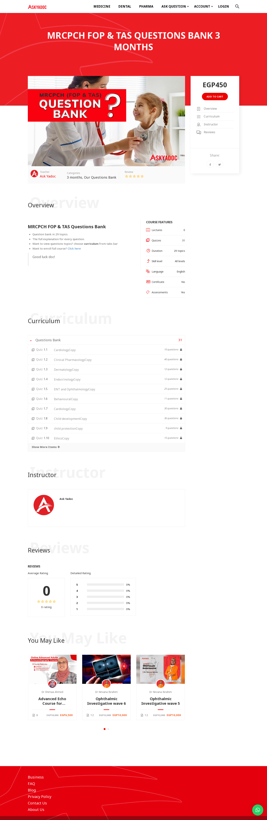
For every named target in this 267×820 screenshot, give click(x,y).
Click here (74, 248)
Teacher (45, 172)
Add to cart (215, 96)
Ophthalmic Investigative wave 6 (106, 701)
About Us (36, 809)
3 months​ (74, 177)
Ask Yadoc (66, 499)
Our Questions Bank (100, 177)
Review (129, 172)
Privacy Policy (39, 796)
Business (36, 777)
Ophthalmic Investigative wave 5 (160, 701)
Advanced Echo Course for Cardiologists (52, 701)
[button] (105, 729)
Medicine (101, 6)
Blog (32, 790)
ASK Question (173, 6)
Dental (124, 6)
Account (202, 6)
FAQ (31, 783)
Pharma (146, 6)
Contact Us (37, 803)
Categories (73, 173)
